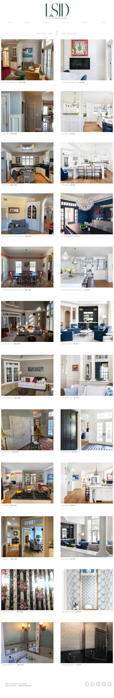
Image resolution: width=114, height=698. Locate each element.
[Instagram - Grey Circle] (109, 684)
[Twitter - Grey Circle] (98, 684)
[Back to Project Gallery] (44, 33)
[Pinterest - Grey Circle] (103, 684)
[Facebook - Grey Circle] (92, 684)
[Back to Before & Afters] (69, 33)
